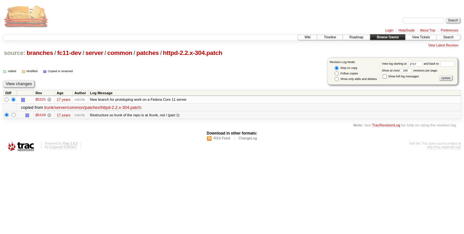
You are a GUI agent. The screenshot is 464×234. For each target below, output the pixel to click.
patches (147, 52)
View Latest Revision (443, 45)
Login (389, 30)
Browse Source (388, 37)
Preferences (449, 30)
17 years (63, 99)
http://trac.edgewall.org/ (444, 147)
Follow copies (346, 74)
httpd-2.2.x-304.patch (192, 52)
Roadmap (356, 37)
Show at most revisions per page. (410, 70)
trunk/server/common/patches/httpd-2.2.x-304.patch (92, 107)
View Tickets (421, 37)
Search (448, 37)
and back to (439, 63)
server (94, 52)
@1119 (40, 115)
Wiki (307, 37)
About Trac (427, 30)
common (119, 52)
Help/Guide (406, 30)
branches (40, 52)
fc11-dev (69, 52)
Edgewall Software (62, 147)
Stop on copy (346, 68)
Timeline (330, 37)
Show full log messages (401, 76)
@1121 (40, 99)
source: (14, 52)
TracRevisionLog (386, 125)
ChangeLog (247, 138)
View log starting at (403, 63)
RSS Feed (222, 138)
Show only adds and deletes (356, 79)
